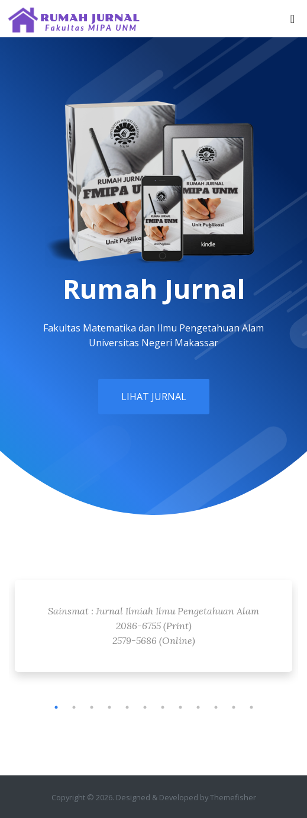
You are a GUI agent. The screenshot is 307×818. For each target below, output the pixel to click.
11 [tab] (234, 707)
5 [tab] (127, 707)
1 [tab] (56, 707)
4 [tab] (109, 707)
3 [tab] (92, 707)
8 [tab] (180, 707)
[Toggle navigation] (292, 19)
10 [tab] (216, 707)
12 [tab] (251, 707)
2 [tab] (74, 707)
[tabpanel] (153, 629)
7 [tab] (163, 707)
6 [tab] (145, 707)
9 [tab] (198, 707)
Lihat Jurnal (153, 396)
